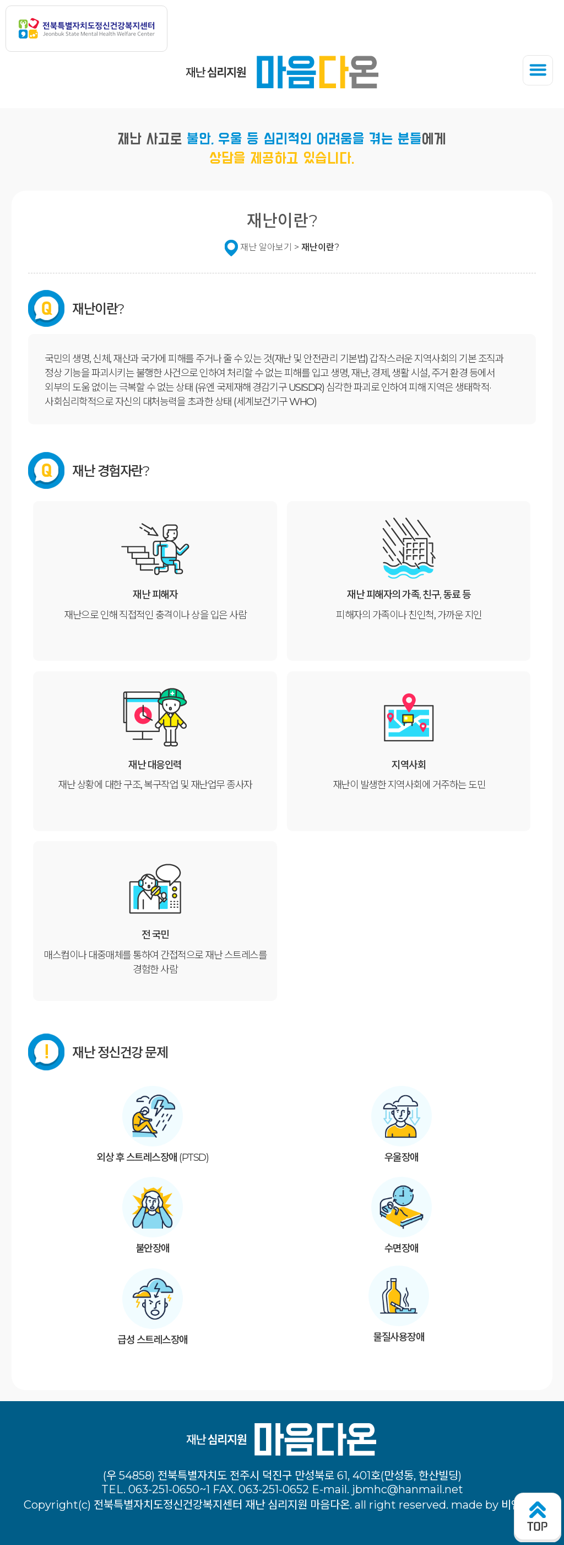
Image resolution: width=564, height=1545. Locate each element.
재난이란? (320, 247)
